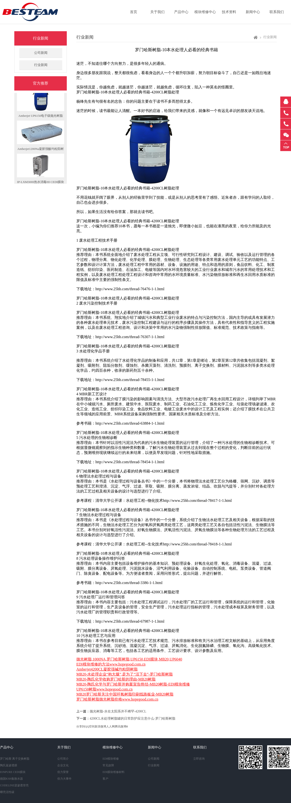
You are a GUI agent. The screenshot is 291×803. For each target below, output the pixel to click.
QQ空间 (90, 726)
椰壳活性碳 (7, 792)
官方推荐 (40, 83)
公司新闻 (40, 53)
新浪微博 (100, 726)
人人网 (110, 726)
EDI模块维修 (111, 758)
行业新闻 (40, 38)
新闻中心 (253, 12)
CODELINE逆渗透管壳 (14, 785)
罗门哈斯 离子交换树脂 (14, 758)
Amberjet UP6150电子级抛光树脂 (40, 117)
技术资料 (229, 12)
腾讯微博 (120, 726)
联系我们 (277, 12)
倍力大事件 (64, 778)
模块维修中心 (205, 12)
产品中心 (181, 12)
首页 (133, 12)
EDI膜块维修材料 (114, 772)
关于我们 (157, 12)
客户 (105, 778)
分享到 (80, 726)
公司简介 (63, 758)
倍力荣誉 (63, 772)
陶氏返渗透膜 (8, 765)
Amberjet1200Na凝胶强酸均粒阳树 (40, 150)
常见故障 (108, 765)
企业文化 (63, 765)
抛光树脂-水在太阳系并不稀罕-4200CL (118, 711)
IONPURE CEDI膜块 (13, 772)
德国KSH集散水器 (11, 778)
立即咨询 (199, 758)
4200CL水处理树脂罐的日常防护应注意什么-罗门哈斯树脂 (132, 718)
